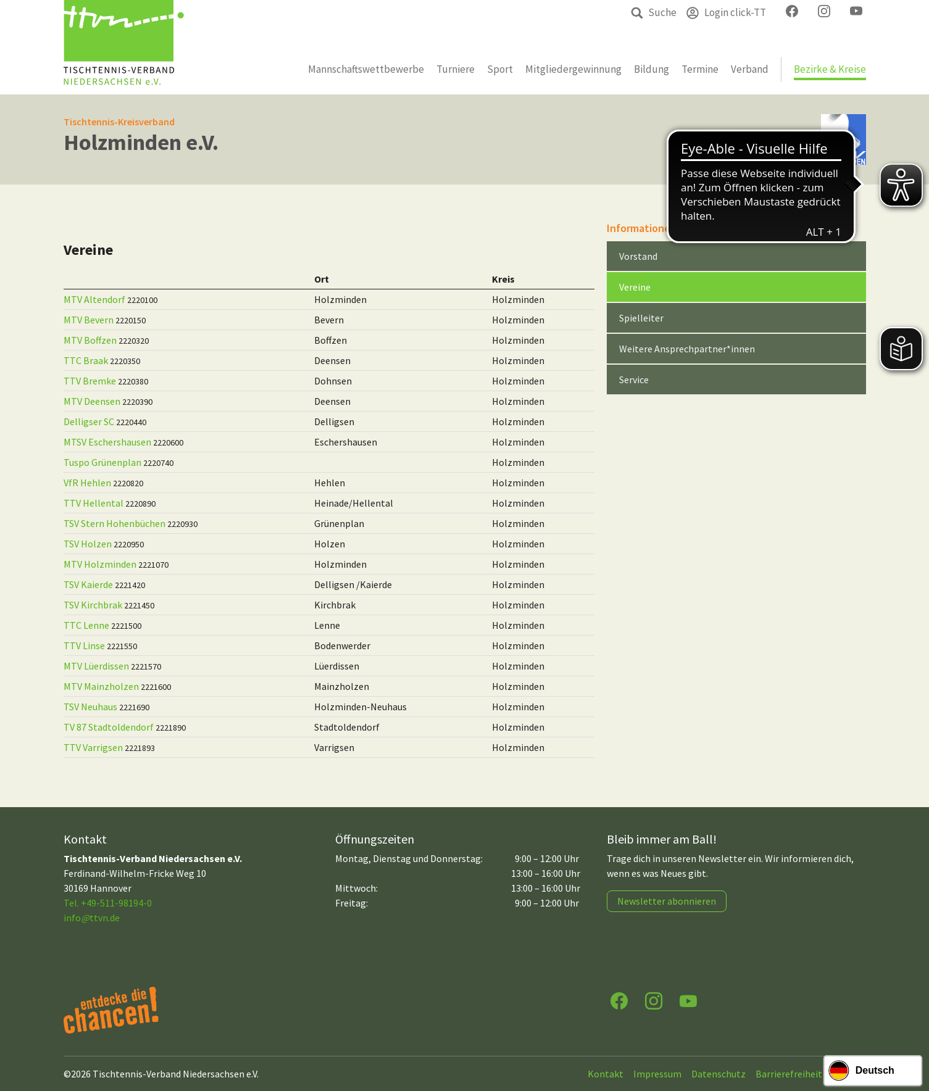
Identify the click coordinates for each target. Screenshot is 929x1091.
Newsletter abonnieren (666, 901)
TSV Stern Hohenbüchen (114, 523)
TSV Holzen (88, 543)
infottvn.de (92, 917)
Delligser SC (89, 421)
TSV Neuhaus (90, 706)
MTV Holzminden (100, 564)
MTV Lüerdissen (96, 666)
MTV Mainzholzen (101, 686)
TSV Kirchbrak (93, 605)
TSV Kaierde (88, 584)
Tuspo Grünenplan (102, 462)
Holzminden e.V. (141, 142)
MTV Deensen (92, 401)
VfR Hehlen (87, 482)
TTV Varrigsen (93, 747)
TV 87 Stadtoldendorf (109, 727)
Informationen (642, 228)
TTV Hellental (93, 503)
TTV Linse (84, 645)
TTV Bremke (90, 381)
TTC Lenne (86, 625)
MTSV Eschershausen (107, 442)
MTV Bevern (89, 319)
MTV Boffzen (90, 340)
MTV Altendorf (94, 299)
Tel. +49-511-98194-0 (108, 903)
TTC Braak (86, 360)
